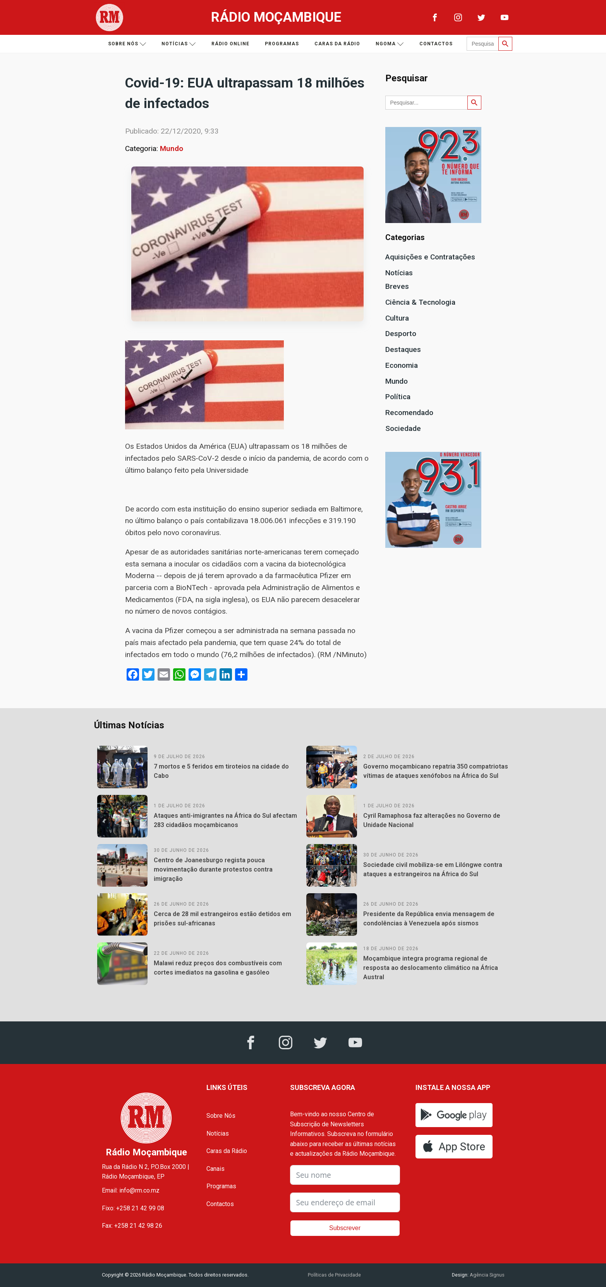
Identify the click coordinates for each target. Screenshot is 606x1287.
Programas (282, 43)
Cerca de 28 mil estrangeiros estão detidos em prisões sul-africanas (222, 918)
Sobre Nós (220, 1115)
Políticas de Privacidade (334, 1275)
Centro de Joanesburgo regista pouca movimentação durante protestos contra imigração (213, 869)
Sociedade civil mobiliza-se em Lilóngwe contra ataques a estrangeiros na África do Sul (432, 869)
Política (397, 396)
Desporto (400, 333)
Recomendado (409, 412)
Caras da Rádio (337, 43)
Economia (401, 365)
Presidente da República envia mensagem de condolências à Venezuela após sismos (428, 918)
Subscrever (345, 1228)
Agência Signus (487, 1275)
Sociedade (403, 428)
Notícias (178, 44)
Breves (397, 286)
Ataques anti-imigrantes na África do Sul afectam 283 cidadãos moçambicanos (225, 820)
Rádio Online (230, 43)
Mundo (171, 148)
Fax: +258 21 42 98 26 (132, 1225)
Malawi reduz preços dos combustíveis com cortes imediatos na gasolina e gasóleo (218, 967)
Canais (215, 1168)
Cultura (397, 318)
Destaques (403, 349)
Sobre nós (127, 44)
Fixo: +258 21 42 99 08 (133, 1208)
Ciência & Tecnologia (420, 302)
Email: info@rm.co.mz (131, 1190)
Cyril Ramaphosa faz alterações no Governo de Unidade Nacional (431, 820)
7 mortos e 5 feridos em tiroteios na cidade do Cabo (221, 771)
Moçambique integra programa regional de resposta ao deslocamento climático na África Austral (430, 968)
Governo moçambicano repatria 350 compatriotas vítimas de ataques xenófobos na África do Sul (435, 771)
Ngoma (390, 44)
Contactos (436, 43)
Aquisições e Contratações (430, 256)
